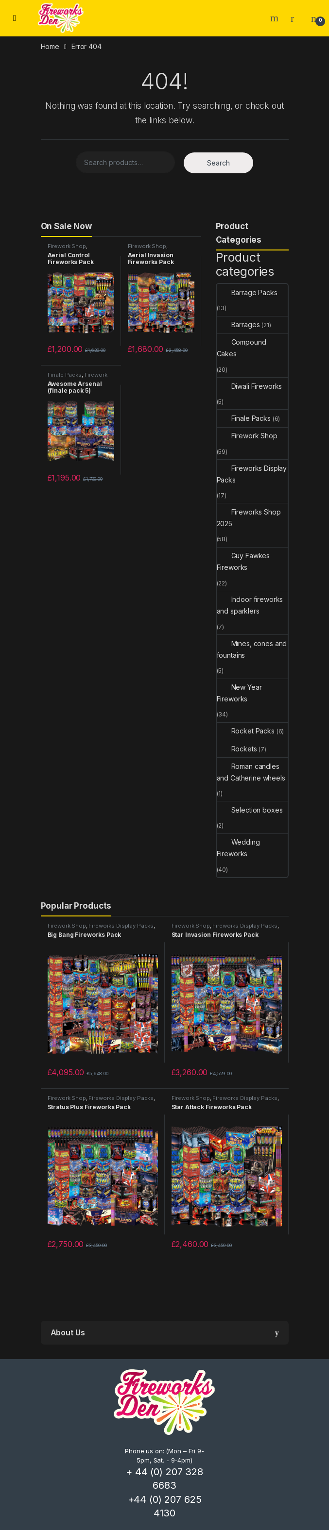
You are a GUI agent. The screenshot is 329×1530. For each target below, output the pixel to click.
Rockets (237, 749)
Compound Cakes (241, 348)
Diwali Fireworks (249, 386)
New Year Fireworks (239, 693)
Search (275, 18)
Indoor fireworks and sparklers (250, 605)
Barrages (238, 324)
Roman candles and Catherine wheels (251, 772)
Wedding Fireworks (238, 848)
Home (50, 46)
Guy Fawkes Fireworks (243, 561)
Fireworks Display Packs (252, 474)
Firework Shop (67, 246)
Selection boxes (250, 810)
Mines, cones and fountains (252, 649)
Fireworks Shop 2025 (249, 518)
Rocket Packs (246, 731)
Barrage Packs (247, 292)
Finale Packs (65, 374)
